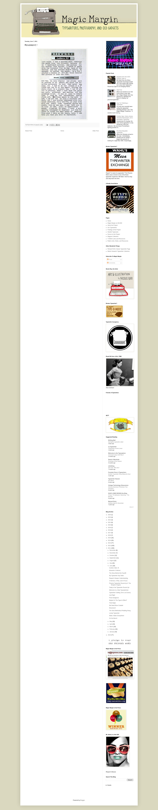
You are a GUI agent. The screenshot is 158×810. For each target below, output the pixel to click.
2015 (109, 538)
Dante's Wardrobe (113, 459)
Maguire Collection (113, 236)
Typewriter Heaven (114, 479)
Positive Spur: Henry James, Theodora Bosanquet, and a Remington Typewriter (125, 117)
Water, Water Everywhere (116, 615)
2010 (109, 635)
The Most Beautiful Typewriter (122, 131)
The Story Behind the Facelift (117, 573)
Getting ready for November (116, 503)
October (112, 555)
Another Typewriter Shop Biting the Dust (119, 474)
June (111, 566)
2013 (109, 543)
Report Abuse (111, 772)
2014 (109, 540)
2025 (109, 515)
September (113, 558)
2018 (109, 530)
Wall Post (119, 90)
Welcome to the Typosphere (117, 453)
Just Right (112, 595)
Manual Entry (112, 501)
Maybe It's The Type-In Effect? (118, 600)
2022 (109, 520)
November (113, 553)
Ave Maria (111, 480)
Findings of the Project (114, 230)
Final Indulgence (114, 598)
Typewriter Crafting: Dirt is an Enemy (120, 592)
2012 (109, 545)
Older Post (95, 131)
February (112, 629)
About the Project (113, 225)
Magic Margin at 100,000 (115, 223)
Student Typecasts (113, 232)
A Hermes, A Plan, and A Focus (118, 581)
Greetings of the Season (115, 461)
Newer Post (28, 131)
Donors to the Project (114, 234)
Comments (111, 263)
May (111, 621)
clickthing (111, 466)
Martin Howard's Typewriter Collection (119, 251)
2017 (109, 532)
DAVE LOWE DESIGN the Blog (117, 493)
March (112, 626)
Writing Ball (111, 440)
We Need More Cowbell (116, 605)
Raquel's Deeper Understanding (118, 578)
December (113, 550)
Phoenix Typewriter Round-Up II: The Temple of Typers (120, 584)
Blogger (82, 800)
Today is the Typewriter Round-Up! (119, 587)
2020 (109, 525)
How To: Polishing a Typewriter (122, 103)
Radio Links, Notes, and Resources (118, 241)
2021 (109, 522)
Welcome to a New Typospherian (118, 590)
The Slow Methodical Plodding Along (120, 610)
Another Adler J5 (114, 568)
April (111, 624)
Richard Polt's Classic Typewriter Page (119, 249)
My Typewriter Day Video (116, 575)
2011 (109, 548)
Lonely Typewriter (114, 613)
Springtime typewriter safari (115, 442)
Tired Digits (112, 603)
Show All (131, 507)
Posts (109, 259)
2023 (109, 517)
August (112, 560)
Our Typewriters (112, 227)
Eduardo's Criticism (114, 570)
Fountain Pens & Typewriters (117, 472)
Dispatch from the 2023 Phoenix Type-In (123, 77)
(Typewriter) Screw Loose (115, 448)
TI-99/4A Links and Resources (116, 239)
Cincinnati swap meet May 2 (116, 455)
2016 (109, 535)
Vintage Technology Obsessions (118, 485)
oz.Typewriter (112, 447)
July (111, 563)
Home (62, 131)
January (112, 632)
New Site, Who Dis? (113, 467)
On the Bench (113, 618)
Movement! (112, 608)
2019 (109, 527)
